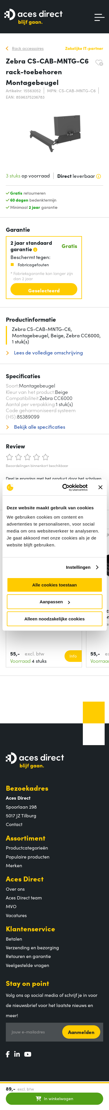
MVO (11, 906)
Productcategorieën (27, 847)
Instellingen (78, 567)
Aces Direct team (24, 897)
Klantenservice (30, 928)
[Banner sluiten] (100, 487)
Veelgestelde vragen (27, 965)
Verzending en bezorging (32, 947)
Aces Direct (25, 878)
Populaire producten (27, 856)
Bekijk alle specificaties (39, 427)
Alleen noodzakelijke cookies (54, 618)
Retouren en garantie (28, 956)
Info (73, 656)
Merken (14, 865)
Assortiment (25, 837)
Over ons (15, 889)
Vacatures (16, 915)
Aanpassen (55, 601)
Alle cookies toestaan (54, 584)
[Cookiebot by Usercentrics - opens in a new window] (64, 487)
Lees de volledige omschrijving (48, 353)
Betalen (14, 938)
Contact (14, 824)
